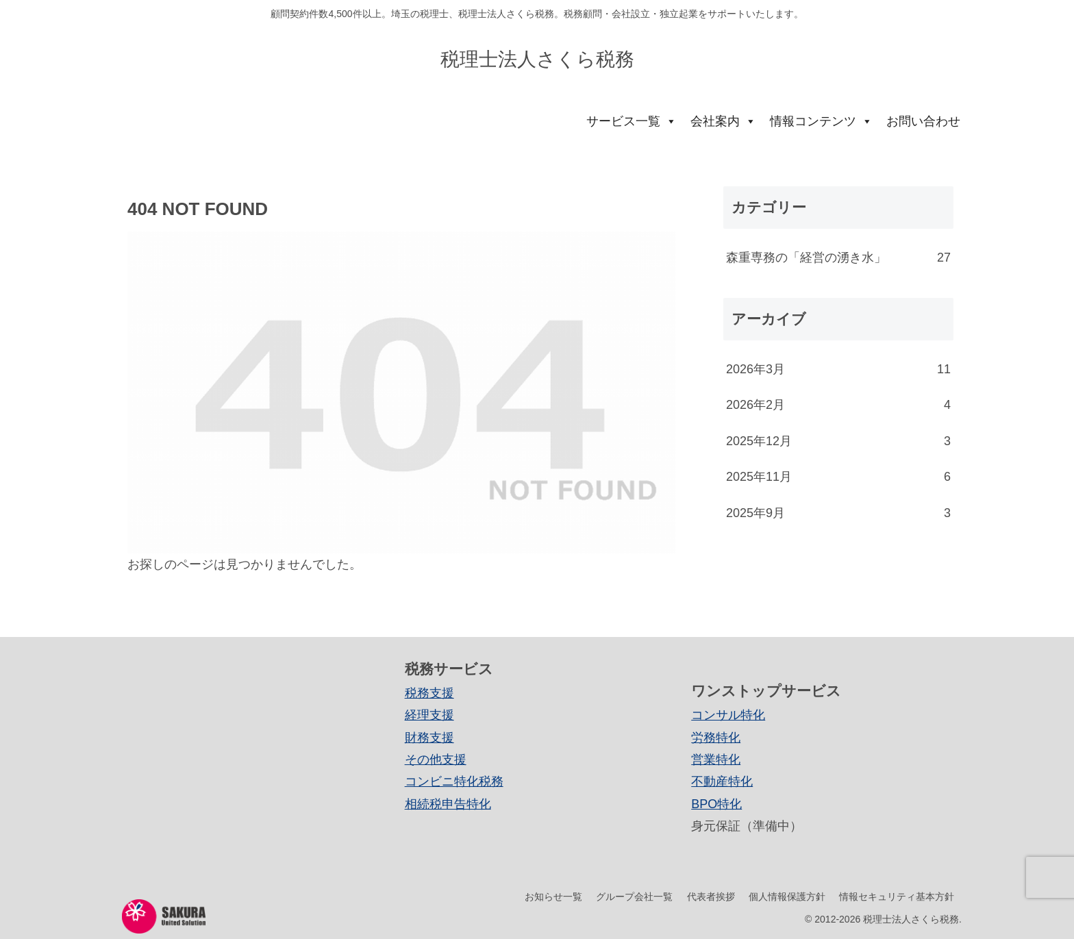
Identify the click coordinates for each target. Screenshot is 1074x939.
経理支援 (429, 715)
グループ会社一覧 (633, 896)
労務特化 (715, 737)
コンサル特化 (728, 715)
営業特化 (715, 759)
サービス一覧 (631, 121)
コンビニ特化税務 (454, 781)
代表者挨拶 (710, 896)
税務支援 (429, 693)
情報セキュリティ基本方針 (896, 896)
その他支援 (435, 759)
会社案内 (723, 121)
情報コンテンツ (821, 121)
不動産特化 (722, 781)
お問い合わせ (923, 121)
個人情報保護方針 (786, 896)
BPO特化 (716, 804)
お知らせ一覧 (551, 896)
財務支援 (429, 737)
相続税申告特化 (448, 804)
